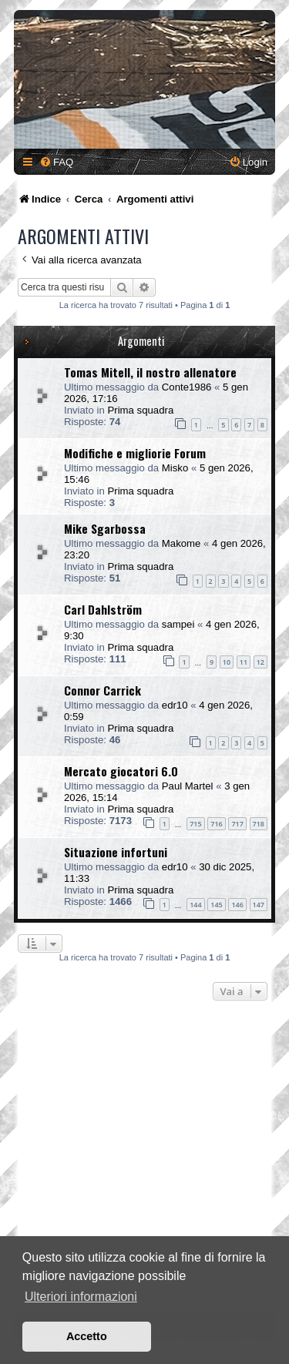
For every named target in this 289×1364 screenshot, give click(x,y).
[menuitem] (56, 162)
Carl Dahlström (103, 609)
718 (258, 824)
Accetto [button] (86, 1336)
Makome (181, 543)
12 (260, 662)
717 (237, 824)
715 (195, 824)
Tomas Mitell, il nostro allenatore (150, 372)
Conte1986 (187, 387)
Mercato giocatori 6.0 (121, 771)
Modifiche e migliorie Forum (135, 453)
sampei (178, 624)
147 (258, 905)
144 (195, 905)
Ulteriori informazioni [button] (81, 1296)
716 (216, 824)
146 (237, 905)
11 (243, 662)
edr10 (175, 705)
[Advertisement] (144, 1160)
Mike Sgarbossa (105, 528)
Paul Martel (187, 786)
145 (216, 905)
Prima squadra (140, 410)
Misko (175, 468)
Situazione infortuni (115, 852)
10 (226, 662)
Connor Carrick (102, 690)
